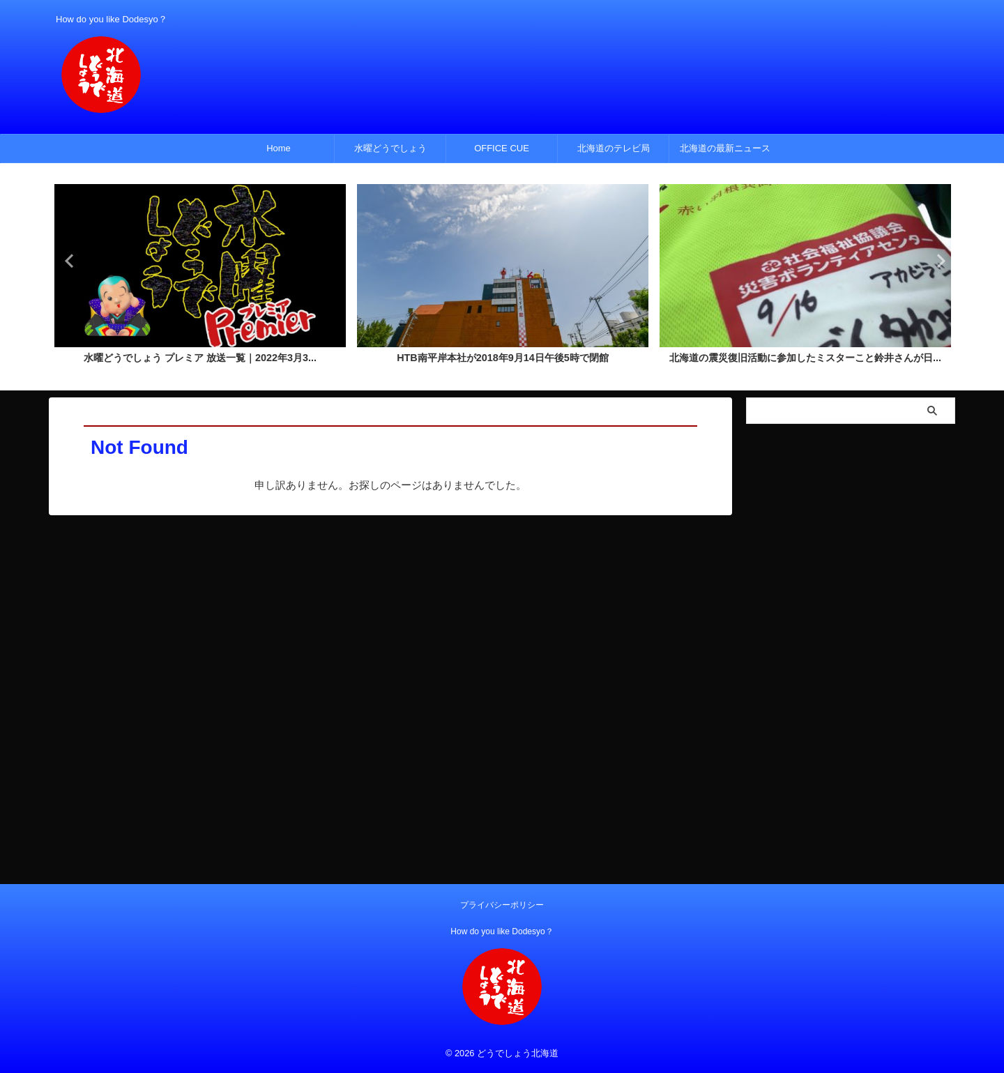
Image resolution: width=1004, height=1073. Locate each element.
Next (937, 260)
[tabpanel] (200, 278)
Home (278, 148)
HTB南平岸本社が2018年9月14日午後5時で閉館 (502, 358)
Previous (67, 260)
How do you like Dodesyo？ (501, 931)
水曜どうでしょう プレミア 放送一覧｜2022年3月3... (200, 358)
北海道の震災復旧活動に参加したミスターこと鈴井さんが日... (805, 358)
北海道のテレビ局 (613, 148)
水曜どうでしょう (390, 148)
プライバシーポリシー (502, 905)
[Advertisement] (850, 640)
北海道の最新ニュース (725, 148)
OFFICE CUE (501, 148)
